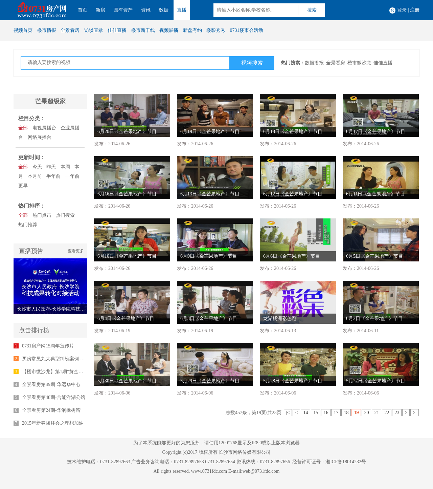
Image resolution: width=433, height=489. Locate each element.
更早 (23, 185)
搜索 (312, 10)
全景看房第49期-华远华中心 (51, 384)
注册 (414, 10)
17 (336, 412)
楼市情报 (46, 30)
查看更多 (76, 251)
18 (346, 412)
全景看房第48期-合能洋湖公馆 (53, 397)
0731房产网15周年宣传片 (48, 345)
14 (305, 412)
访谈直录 (93, 30)
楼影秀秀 (215, 30)
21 (376, 412)
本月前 (35, 176)
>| (414, 412)
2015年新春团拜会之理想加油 (53, 423)
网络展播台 (39, 137)
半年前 (53, 176)
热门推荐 (27, 224)
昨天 (51, 166)
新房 (100, 10)
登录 (402, 10)
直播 (181, 10)
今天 (37, 166)
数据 (163, 10)
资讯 (146, 10)
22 (386, 412)
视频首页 (23, 30)
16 (325, 412)
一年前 (72, 176)
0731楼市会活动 (246, 30)
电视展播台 (44, 127)
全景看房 (70, 30)
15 (315, 412)
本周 (65, 166)
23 (396, 412)
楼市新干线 (143, 30)
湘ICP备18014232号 (345, 461)
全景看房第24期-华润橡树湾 (51, 410)
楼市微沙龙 (359, 62)
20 (366, 412)
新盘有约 (192, 30)
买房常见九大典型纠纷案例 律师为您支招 (65, 358)
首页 (82, 10)
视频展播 (168, 30)
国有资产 (123, 10)
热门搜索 (65, 215)
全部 (23, 127)
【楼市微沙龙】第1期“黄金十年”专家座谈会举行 (72, 371)
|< (288, 412)
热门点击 (41, 215)
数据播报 (314, 62)
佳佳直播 (117, 30)
